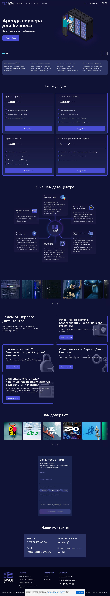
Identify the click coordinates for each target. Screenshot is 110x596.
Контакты (44, 3)
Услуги (28, 3)
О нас (36, 3)
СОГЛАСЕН (80, 592)
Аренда (44, 490)
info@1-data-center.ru (39, 551)
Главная (19, 3)
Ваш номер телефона (55, 481)
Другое (64, 490)
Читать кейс (65, 337)
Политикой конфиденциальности (54, 592)
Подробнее (11, 38)
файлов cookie (61, 591)
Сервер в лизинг (25, 583)
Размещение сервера (27, 580)
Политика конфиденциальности (13, 592)
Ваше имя (55, 474)
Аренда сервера (25, 577)
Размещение (54, 490)
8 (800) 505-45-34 (90, 3)
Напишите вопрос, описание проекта (55, 497)
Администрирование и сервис (28, 586)
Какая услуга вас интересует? (47, 486)
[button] (3, 53)
